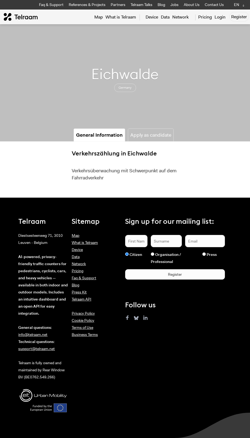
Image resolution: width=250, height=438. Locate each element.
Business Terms (85, 334)
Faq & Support (51, 4)
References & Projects (87, 4)
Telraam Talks (141, 4)
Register (239, 17)
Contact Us (214, 4)
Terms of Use (82, 327)
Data (165, 17)
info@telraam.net (32, 334)
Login (220, 17)
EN (236, 4)
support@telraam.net (36, 348)
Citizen (135, 254)
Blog (161, 4)
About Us (192, 4)
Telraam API (81, 299)
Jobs (174, 4)
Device (152, 17)
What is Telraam (121, 17)
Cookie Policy (83, 320)
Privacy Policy (83, 313)
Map (98, 17)
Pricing (205, 17)
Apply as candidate (150, 135)
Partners (118, 4)
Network (180, 17)
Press (212, 254)
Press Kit (79, 292)
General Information (99, 135)
